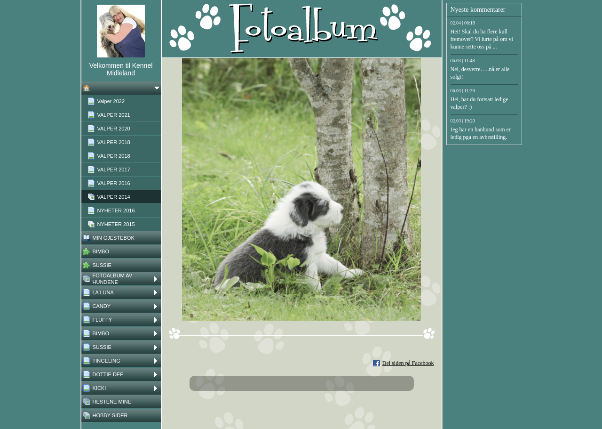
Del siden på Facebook (408, 363)
